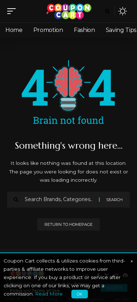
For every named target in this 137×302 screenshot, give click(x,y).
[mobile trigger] (13, 11)
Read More (49, 294)
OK (79, 294)
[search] (107, 11)
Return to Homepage (68, 224)
